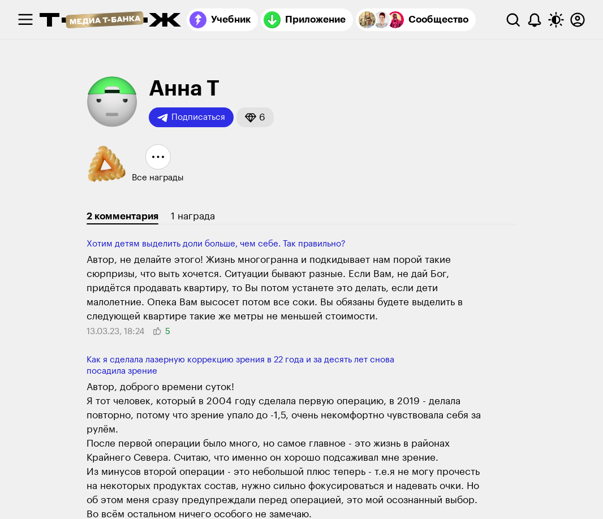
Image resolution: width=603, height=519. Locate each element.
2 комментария (122, 216)
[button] (255, 117)
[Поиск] (513, 19)
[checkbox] (25, 19)
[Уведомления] (534, 19)
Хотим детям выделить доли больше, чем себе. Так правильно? (216, 244)
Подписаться (191, 117)
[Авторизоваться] (577, 19)
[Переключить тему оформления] (556, 19)
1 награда (193, 216)
